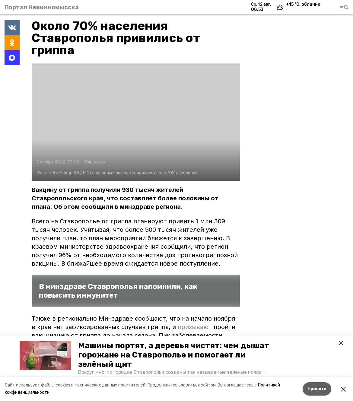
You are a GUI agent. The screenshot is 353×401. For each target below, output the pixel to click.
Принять (316, 388)
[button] (45, 355)
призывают (195, 327)
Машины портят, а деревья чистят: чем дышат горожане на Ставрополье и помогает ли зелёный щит (173, 355)
